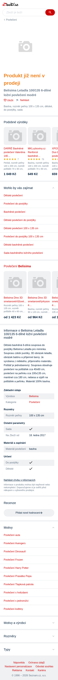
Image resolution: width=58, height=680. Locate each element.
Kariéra (42, 670)
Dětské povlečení (13, 195)
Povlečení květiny (13, 609)
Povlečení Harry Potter (16, 568)
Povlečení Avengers (15, 543)
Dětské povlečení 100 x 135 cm (21, 228)
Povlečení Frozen (13, 559)
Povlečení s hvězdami (16, 592)
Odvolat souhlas (44, 666)
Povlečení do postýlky (16, 203)
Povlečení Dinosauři (15, 551)
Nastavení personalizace (18, 666)
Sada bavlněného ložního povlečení (23, 253)
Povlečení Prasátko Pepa (18, 576)
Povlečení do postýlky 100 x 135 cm (23, 236)
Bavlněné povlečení (14, 212)
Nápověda (19, 662)
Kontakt (30, 670)
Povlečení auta (12, 535)
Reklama (17, 670)
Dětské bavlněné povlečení (18, 244)
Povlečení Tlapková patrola (19, 584)
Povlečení (11, 19)
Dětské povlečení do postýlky (20, 220)
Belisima (34, 396)
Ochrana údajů (36, 662)
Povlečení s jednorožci (16, 600)
